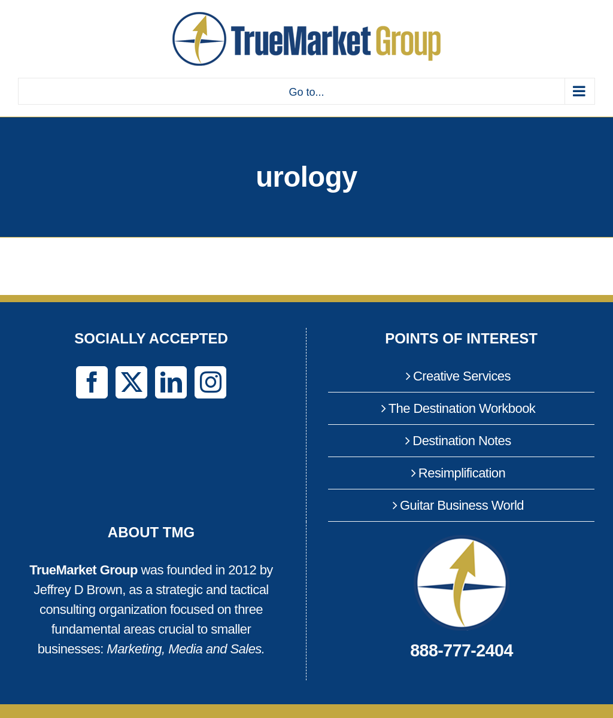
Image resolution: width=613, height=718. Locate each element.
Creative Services (462, 376)
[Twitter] (131, 382)
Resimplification (461, 473)
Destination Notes (461, 440)
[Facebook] (92, 382)
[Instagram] (210, 382)
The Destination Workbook (462, 408)
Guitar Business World (462, 505)
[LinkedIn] (171, 382)
